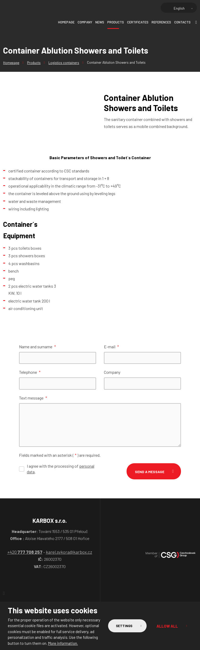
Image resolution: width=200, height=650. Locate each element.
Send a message (149, 472)
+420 (24, 552)
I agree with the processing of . (60, 469)
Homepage (66, 22)
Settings (121, 625)
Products (115, 22)
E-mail (111, 346)
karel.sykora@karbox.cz (69, 552)
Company (85, 22)
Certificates (137, 22)
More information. (63, 643)
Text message (33, 398)
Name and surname (37, 346)
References (161, 22)
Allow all (166, 625)
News (99, 22)
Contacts (182, 22)
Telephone (30, 372)
